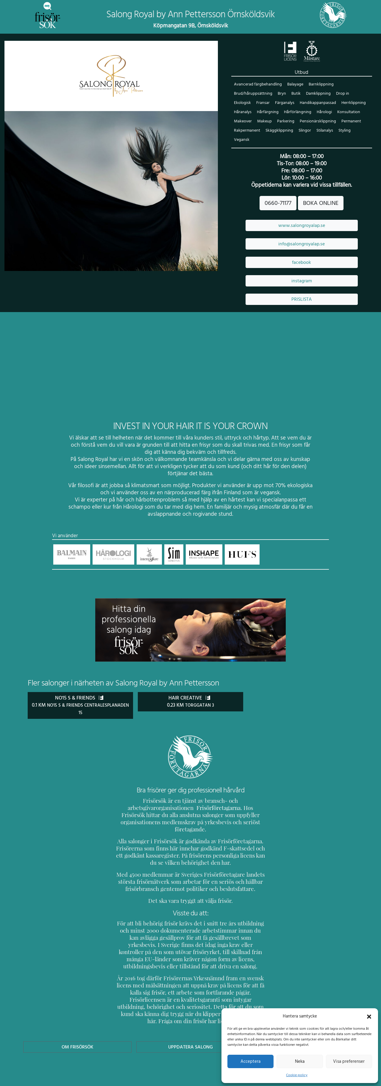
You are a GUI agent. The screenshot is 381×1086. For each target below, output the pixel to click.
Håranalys (242, 112)
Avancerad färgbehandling (257, 84)
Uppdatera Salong (190, 1025)
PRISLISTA (301, 299)
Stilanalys (324, 130)
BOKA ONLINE (321, 203)
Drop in (340, 94)
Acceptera (250, 1061)
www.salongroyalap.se (302, 226)
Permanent (349, 121)
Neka (300, 1061)
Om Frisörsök (77, 1025)
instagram (301, 281)
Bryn (281, 94)
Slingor (304, 130)
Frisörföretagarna (137, 808)
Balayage (294, 84)
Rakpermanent (247, 130)
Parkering (285, 121)
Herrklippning (351, 103)
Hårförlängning (296, 112)
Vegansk (241, 140)
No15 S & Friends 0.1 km (80, 705)
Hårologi (322, 112)
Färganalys (283, 103)
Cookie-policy (296, 1075)
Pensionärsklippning (316, 121)
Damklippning (317, 94)
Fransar (262, 103)
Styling (344, 130)
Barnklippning (320, 84)
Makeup (264, 121)
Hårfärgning (266, 112)
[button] (369, 1016)
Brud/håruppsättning (252, 94)
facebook (301, 263)
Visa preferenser (349, 1061)
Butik (294, 94)
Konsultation (346, 112)
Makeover (243, 121)
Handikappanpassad (316, 103)
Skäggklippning (279, 130)
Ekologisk (242, 103)
